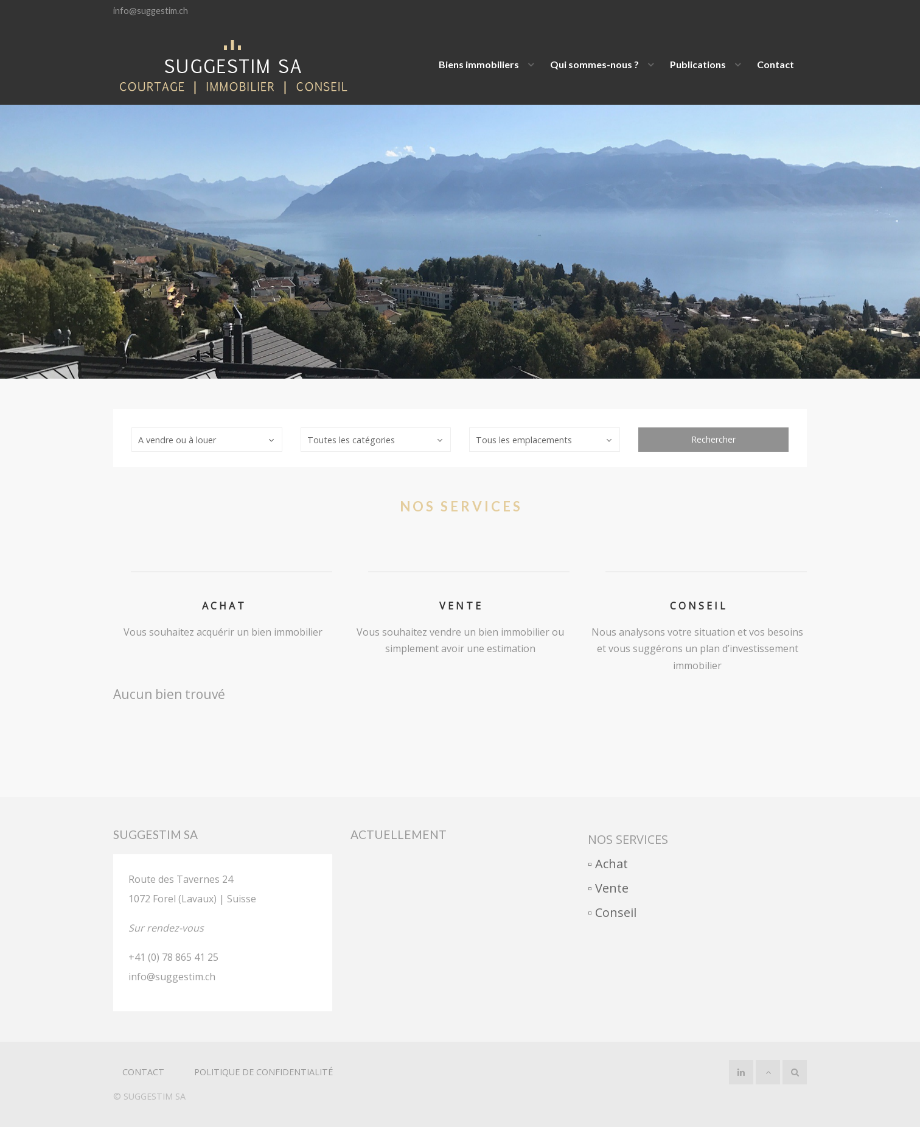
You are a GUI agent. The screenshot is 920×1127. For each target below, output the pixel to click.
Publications (698, 64)
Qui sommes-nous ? (594, 64)
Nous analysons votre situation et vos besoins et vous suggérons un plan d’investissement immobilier (697, 648)
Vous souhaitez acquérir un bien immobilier (223, 632)
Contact (775, 64)
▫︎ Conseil (612, 912)
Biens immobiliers (479, 64)
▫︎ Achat (608, 863)
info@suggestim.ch (150, 10)
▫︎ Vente (608, 888)
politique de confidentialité (263, 1072)
